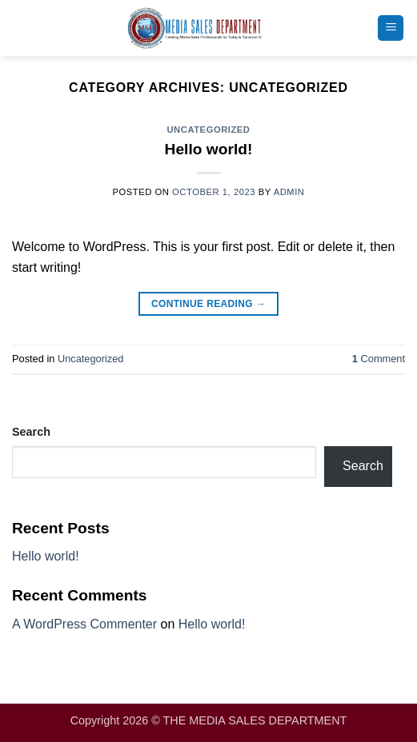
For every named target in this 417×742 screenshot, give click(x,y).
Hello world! (209, 149)
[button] (390, 28)
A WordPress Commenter (84, 624)
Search (31, 431)
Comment (378, 359)
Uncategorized (208, 129)
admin (289, 192)
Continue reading (208, 304)
